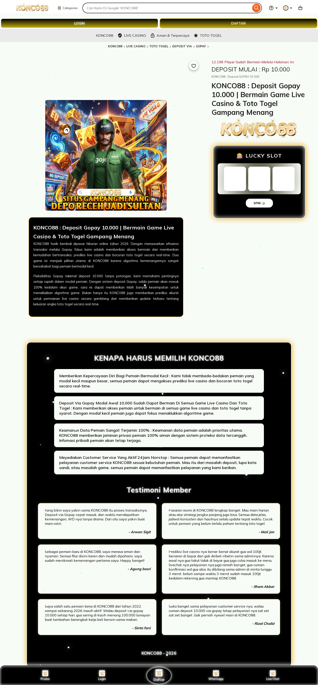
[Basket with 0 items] (300, 8)
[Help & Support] (273, 8)
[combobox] (166, 8)
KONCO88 (115, 46)
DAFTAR (238, 23)
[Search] (256, 8)
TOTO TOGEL (158, 46)
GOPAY (201, 46)
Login (102, 675)
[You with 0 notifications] (287, 8)
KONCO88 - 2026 (159, 653)
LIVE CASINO (135, 46)
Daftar (159, 675)
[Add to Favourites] (193, 65)
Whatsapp (215, 675)
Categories (67, 8)
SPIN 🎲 (259, 203)
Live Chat (272, 675)
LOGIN (79, 23)
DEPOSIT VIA (182, 46)
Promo (45, 675)
